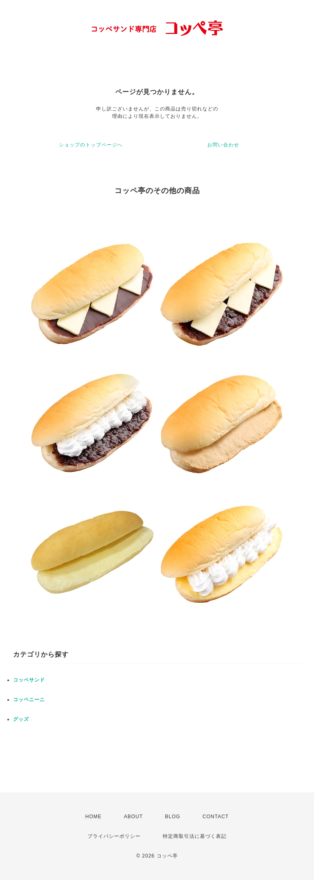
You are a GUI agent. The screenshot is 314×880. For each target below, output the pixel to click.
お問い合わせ (223, 145)
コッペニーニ (29, 699)
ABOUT (133, 816)
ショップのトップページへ (91, 145)
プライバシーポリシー (114, 836)
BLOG (172, 816)
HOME (93, 816)
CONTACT (215, 816)
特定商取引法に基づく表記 (195, 836)
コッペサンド (29, 680)
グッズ (21, 719)
